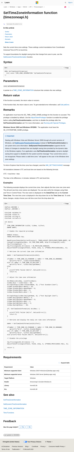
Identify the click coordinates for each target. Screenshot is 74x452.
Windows (12, 7)
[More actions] (69, 7)
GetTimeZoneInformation (12, 400)
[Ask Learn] (65, 7)
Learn (5, 7)
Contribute (35, 446)
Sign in (70, 2)
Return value (9, 36)
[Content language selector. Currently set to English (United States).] (11, 441)
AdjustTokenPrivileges (38, 117)
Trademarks (15, 449)
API (30, 7)
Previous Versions (17, 446)
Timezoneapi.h (38, 7)
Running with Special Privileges (55, 123)
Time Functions (8, 413)
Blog (26, 446)
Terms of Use (6, 449)
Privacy (42, 446)
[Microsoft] (37, 2)
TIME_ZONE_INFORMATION (23, 90)
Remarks (7, 39)
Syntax (7, 31)
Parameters (8, 34)
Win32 (25, 7)
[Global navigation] (2, 2)
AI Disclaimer (6, 446)
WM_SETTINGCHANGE (54, 165)
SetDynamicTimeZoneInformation (15, 57)
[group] (37, 279)
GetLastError (64, 105)
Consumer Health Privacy (56, 446)
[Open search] (65, 2)
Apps (19, 7)
